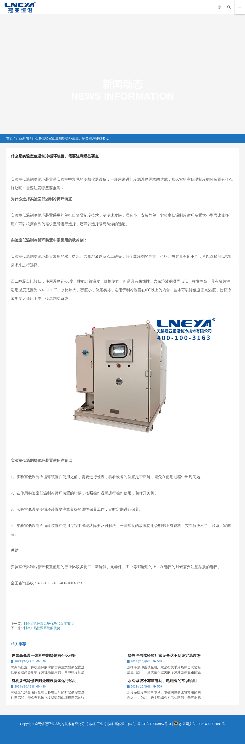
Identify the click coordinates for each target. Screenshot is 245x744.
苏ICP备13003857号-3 (154, 724)
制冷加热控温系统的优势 (41, 628)
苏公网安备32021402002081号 (199, 724)
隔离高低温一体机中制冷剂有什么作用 (44, 656)
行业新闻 (22, 138)
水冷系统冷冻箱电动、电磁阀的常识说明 (162, 681)
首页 (9, 138)
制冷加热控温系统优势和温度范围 (48, 624)
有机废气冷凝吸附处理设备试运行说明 (44, 681)
